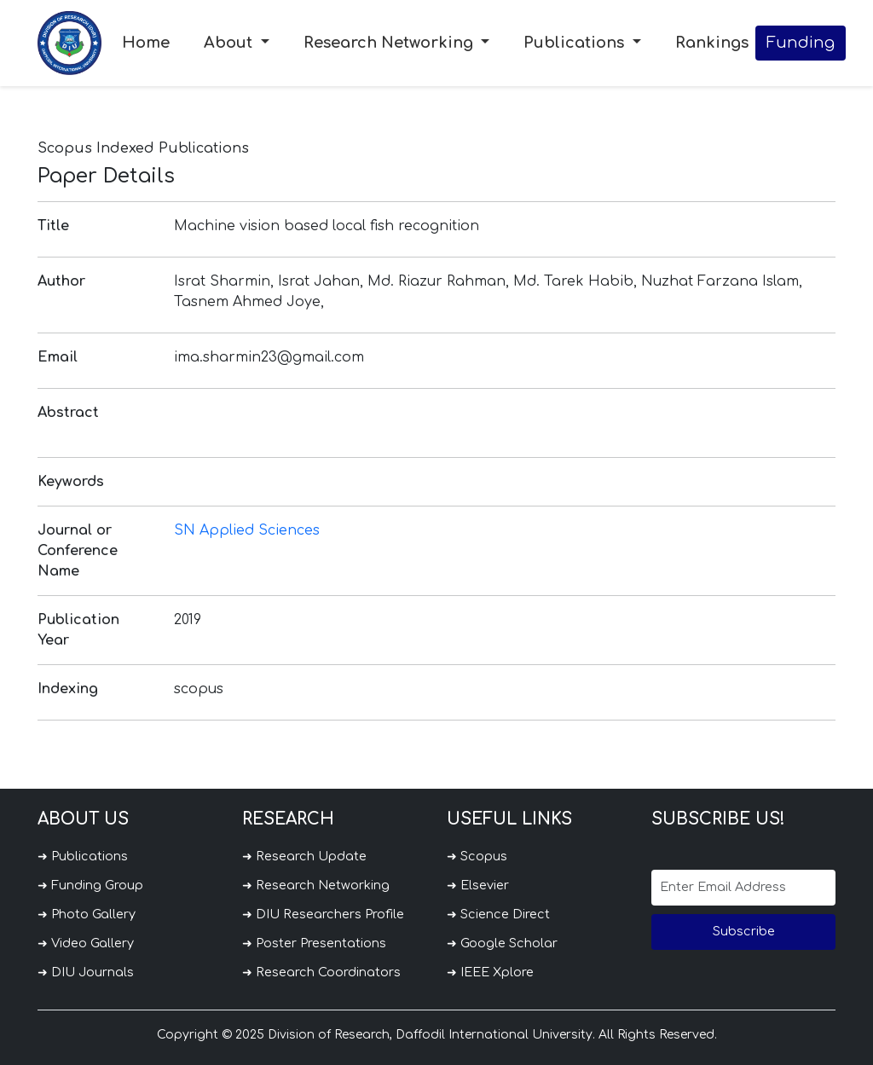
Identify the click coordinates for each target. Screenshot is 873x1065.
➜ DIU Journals (86, 972)
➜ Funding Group (90, 885)
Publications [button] (575, 42)
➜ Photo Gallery (87, 914)
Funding (800, 42)
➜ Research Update (304, 856)
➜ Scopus (477, 856)
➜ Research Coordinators (321, 972)
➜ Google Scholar (502, 943)
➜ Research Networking (316, 885)
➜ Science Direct (498, 914)
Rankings (712, 42)
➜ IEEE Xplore (490, 972)
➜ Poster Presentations (314, 943)
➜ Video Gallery (86, 943)
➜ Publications (83, 856)
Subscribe (744, 931)
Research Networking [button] (390, 42)
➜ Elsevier (478, 885)
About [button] (230, 42)
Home (146, 42)
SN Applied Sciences (247, 530)
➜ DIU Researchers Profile (323, 914)
